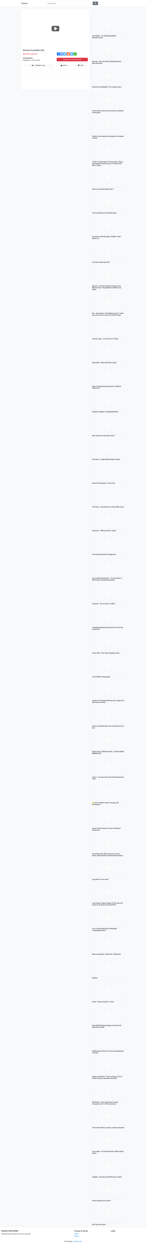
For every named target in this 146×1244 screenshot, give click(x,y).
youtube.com (77, 1241)
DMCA (76, 1234)
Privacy (76, 1236)
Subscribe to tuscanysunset (72, 59)
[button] (95, 3)
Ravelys (24, 3)
